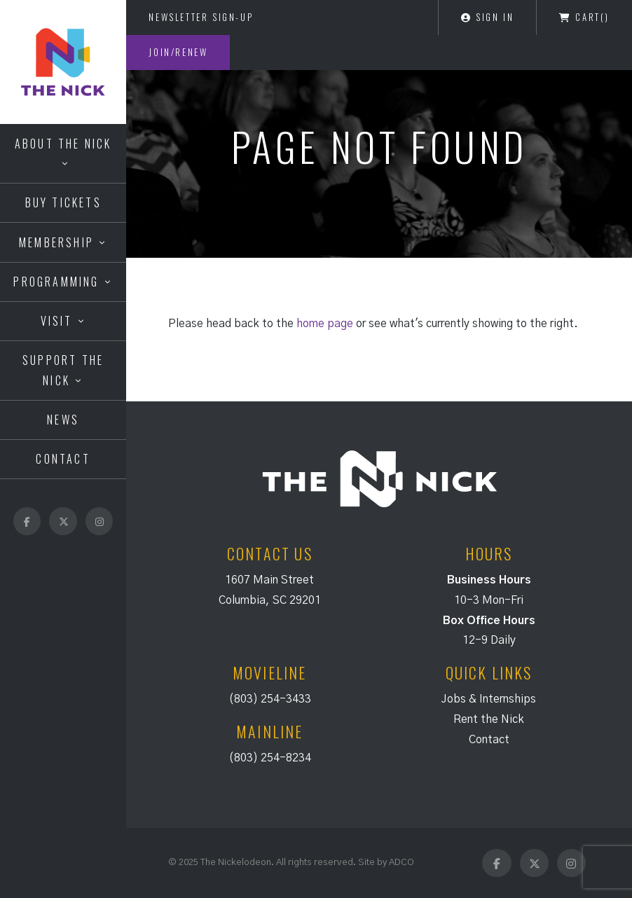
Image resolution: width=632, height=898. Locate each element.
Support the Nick (63, 370)
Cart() (584, 17)
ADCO (401, 862)
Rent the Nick (488, 719)
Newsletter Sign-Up (201, 17)
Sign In (487, 17)
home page (324, 323)
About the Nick (63, 143)
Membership (56, 242)
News (63, 419)
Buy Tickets (63, 202)
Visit (57, 320)
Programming (56, 281)
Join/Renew (178, 52)
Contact (63, 458)
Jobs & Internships (488, 699)
